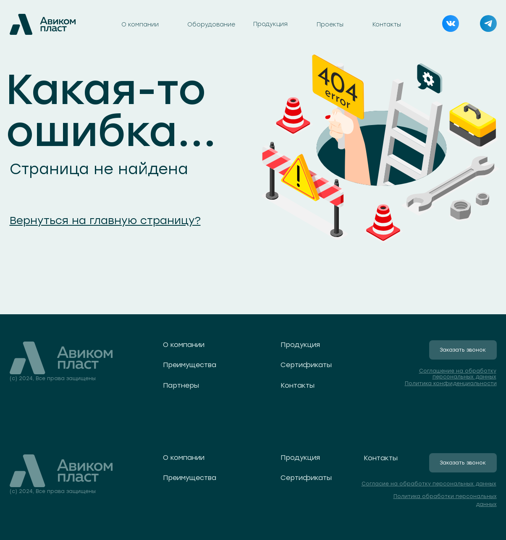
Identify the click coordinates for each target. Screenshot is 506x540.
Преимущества (189, 365)
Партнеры (181, 385)
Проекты (330, 24)
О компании (140, 24)
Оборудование (211, 24)
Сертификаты (306, 365)
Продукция (270, 24)
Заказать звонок (463, 350)
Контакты (386, 24)
